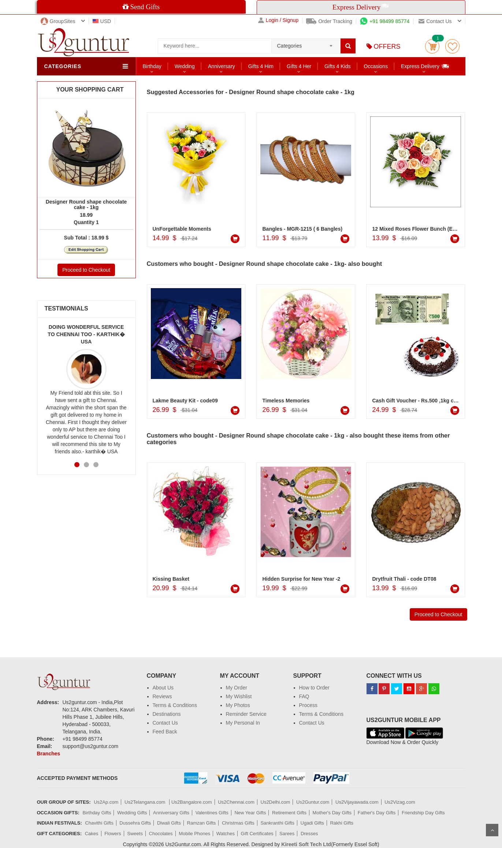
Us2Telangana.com (145, 802)
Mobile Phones (194, 833)
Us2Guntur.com (312, 802)
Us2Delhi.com (275, 802)
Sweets (135, 833)
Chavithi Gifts (99, 823)
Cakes (91, 833)
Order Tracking (329, 21)
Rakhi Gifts (341, 823)
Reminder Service (246, 714)
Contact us (435, 21)
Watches (225, 833)
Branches (48, 753)
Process (308, 705)
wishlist (452, 46)
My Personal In (243, 723)
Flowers (112, 833)
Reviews (162, 696)
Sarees (286, 833)
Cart (432, 46)
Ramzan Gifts (201, 823)
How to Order (314, 688)
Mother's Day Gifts (332, 812)
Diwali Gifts (169, 823)
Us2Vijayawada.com (357, 802)
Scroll (492, 830)
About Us (163, 688)
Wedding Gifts (132, 812)
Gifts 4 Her (299, 66)
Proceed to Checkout (86, 270)
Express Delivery (425, 66)
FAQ (304, 696)
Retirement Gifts (289, 812)
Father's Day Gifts (377, 812)
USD (102, 21)
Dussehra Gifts (135, 823)
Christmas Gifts (238, 823)
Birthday (152, 66)
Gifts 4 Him (261, 66)
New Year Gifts (250, 812)
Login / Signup (278, 20)
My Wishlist (239, 696)
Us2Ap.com (106, 802)
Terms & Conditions (175, 705)
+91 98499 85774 (384, 21)
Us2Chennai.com (236, 802)
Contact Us (165, 723)
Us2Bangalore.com (191, 802)
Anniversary (221, 66)
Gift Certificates (257, 833)
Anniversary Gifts (171, 812)
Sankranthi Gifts (277, 823)
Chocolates (161, 833)
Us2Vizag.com (399, 802)
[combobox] (306, 43)
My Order (236, 688)
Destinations (167, 714)
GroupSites (58, 21)
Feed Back (165, 731)
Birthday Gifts (96, 812)
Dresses (309, 833)
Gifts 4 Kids (337, 66)
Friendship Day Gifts (423, 812)
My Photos (238, 705)
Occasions (376, 66)
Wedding (185, 66)
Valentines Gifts (212, 812)
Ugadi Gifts (312, 823)
